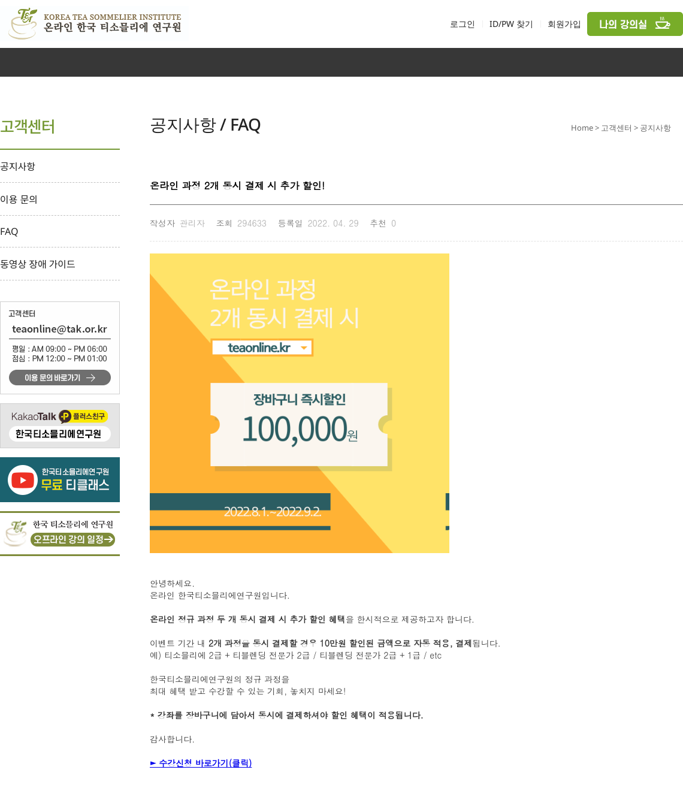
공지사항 (17, 166)
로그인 (462, 23)
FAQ (9, 231)
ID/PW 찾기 (511, 23)
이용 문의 (19, 199)
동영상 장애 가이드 (37, 264)
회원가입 (564, 23)
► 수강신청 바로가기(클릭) (201, 763)
